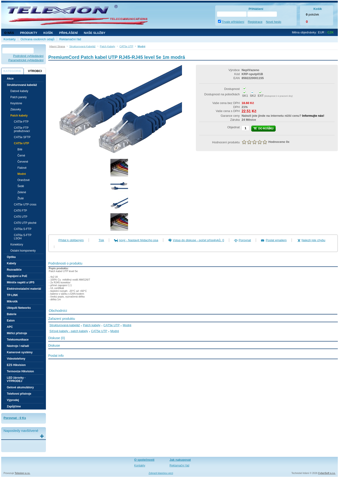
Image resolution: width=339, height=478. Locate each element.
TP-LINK (12, 295)
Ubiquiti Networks (19, 307)
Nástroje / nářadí (18, 346)
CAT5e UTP (111, 325)
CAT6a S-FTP (22, 229)
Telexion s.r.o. (22, 473)
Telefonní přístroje (19, 393)
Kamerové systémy (19, 352)
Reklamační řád (70, 39)
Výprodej (13, 400)
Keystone (16, 103)
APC (10, 327)
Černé (21, 155)
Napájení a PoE (17, 276)
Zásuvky (15, 109)
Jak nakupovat (180, 460)
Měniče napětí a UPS (20, 282)
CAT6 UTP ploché (25, 223)
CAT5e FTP (21, 121)
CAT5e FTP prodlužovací (22, 129)
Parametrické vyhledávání (26, 60)
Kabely (11, 263)
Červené (22, 161)
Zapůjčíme (14, 406)
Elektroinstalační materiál (24, 288)
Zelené (21, 192)
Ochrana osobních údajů (37, 39)
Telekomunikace (17, 339)
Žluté (20, 198)
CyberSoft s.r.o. (326, 473)
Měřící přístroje (17, 333)
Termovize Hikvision (20, 371)
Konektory (16, 244)
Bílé (19, 149)
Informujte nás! (313, 115)
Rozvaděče (14, 269)
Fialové (22, 167)
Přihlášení (68, 33)
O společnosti (144, 460)
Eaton (11, 320)
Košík (48, 33)
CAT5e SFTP (22, 137)
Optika (11, 257)
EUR (321, 32)
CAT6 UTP (20, 216)
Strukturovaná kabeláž (64, 325)
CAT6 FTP (20, 210)
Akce (10, 78)
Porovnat (245, 240)
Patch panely (18, 97)
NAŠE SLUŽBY (94, 33)
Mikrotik (12, 301)
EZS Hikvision (16, 365)
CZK (330, 32)
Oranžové (23, 180)
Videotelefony (16, 358)
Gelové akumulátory (20, 387)
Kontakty (10, 39)
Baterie (11, 314)
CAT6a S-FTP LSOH (22, 236)
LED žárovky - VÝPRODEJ (16, 379)
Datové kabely (19, 91)
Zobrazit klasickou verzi (161, 473)
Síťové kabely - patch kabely (68, 331)
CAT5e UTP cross (25, 204)
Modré (21, 174)
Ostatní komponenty (23, 250)
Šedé (20, 186)
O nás (9, 33)
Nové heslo (273, 22)
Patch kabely (91, 325)
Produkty (28, 33)
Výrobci (35, 71)
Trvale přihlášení (233, 22)
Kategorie (12, 71)
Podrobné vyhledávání (28, 56)
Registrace (255, 22)
